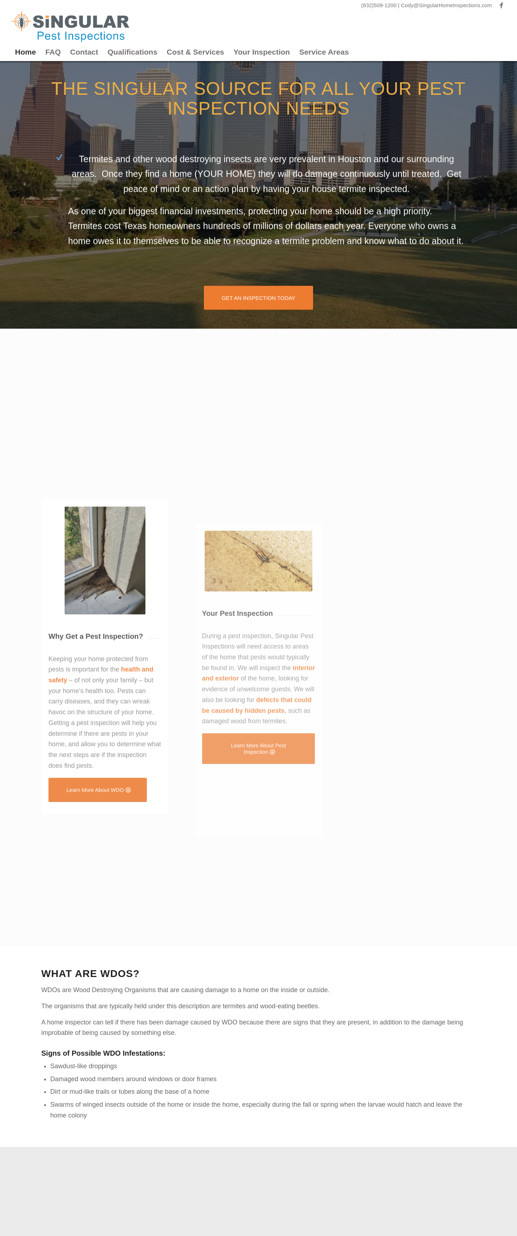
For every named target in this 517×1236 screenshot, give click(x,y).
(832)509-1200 (379, 5)
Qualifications (133, 52)
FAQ (53, 52)
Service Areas (324, 52)
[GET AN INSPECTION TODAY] (258, 297)
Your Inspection (261, 52)
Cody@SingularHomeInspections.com (446, 5)
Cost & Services (195, 52)
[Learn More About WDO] (97, 865)
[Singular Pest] (70, 27)
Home (25, 52)
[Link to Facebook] (501, 5)
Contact (84, 52)
